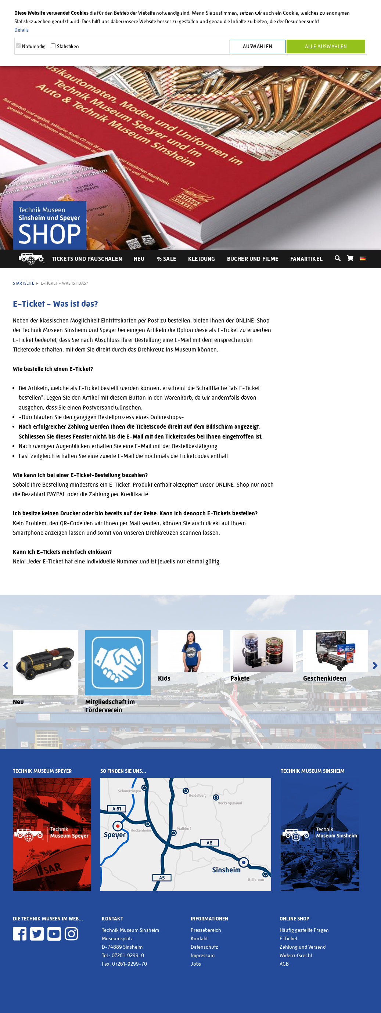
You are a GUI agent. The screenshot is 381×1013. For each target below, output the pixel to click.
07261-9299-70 (129, 964)
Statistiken (68, 46)
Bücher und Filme (252, 258)
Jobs (196, 964)
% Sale (166, 258)
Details (21, 30)
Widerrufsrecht (296, 955)
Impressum (203, 955)
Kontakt (199, 938)
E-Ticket (288, 938)
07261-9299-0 (128, 955)
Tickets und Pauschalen (87, 258)
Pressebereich (206, 930)
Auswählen (257, 46)
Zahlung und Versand (303, 947)
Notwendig (34, 46)
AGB (284, 964)
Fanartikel (306, 258)
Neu (139, 258)
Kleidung (201, 258)
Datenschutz (204, 947)
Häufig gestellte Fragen (304, 930)
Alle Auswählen (326, 46)
